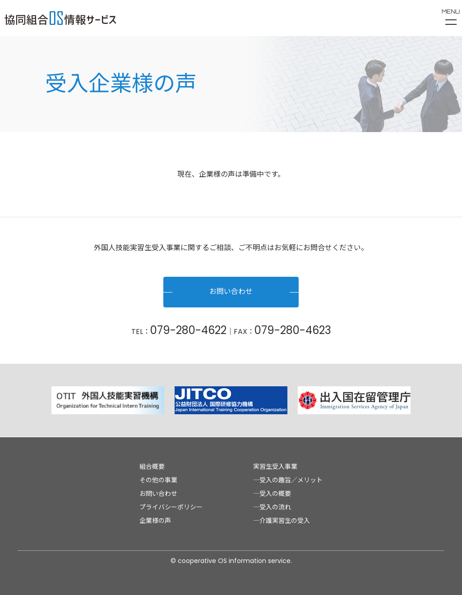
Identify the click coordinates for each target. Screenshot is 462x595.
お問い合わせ (231, 292)
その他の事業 (158, 480)
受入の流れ (275, 507)
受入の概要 (275, 493)
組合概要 (152, 466)
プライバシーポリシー (171, 507)
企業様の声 (155, 520)
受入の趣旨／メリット (291, 480)
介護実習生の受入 (284, 520)
